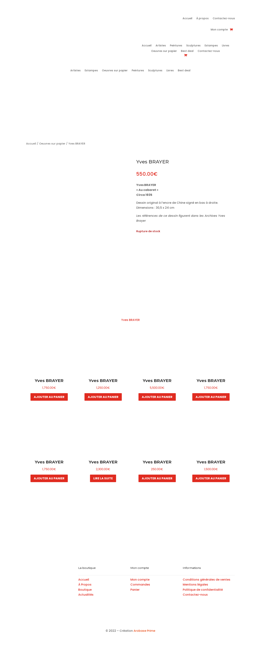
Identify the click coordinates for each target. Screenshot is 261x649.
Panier (135, 590)
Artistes (161, 45)
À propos (202, 18)
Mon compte (219, 29)
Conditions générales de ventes (206, 579)
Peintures (176, 45)
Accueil (187, 18)
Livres (225, 45)
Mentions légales (195, 584)
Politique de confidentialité (203, 590)
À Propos (84, 584)
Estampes (211, 45)
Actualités (85, 595)
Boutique (85, 590)
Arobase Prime (144, 631)
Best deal (187, 51)
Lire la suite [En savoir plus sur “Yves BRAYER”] (103, 478)
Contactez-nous (224, 18)
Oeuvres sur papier (164, 51)
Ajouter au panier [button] (49, 397)
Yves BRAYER (130, 320)
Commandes (140, 584)
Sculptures (193, 45)
